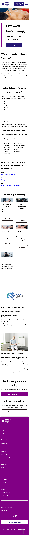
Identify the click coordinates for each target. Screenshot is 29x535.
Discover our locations (14, 411)
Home (2, 427)
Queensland (4, 482)
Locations (4, 479)
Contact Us (4, 443)
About (2, 430)
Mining (2, 461)
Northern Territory (5, 492)
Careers (3, 433)
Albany (3, 185)
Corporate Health (5, 458)
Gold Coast (4, 175)
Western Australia (5, 496)
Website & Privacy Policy (7, 507)
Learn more (7, 218)
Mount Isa (12, 175)
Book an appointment (14, 45)
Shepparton (5, 180)
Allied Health (4, 455)
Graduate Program (5, 440)
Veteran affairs (4, 471)
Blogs (2, 436)
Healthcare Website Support (19, 529)
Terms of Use (4, 510)
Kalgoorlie (16, 185)
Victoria (3, 489)
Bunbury (9, 185)
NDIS (2, 468)
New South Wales (5, 486)
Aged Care (4, 464)
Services (3, 451)
